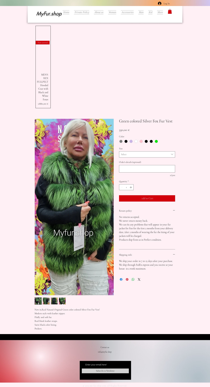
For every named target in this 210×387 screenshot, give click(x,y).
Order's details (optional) (130, 162)
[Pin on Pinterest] (127, 279)
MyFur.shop (48, 13)
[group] (43, 67)
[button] (170, 11)
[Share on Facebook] (121, 279)
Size (121, 148)
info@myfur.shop (105, 352)
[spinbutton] (126, 187)
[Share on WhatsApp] (133, 279)
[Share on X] (139, 279)
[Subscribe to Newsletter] (105, 371)
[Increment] (131, 187)
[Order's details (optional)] (147, 168)
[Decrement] (121, 187)
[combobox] (147, 154)
